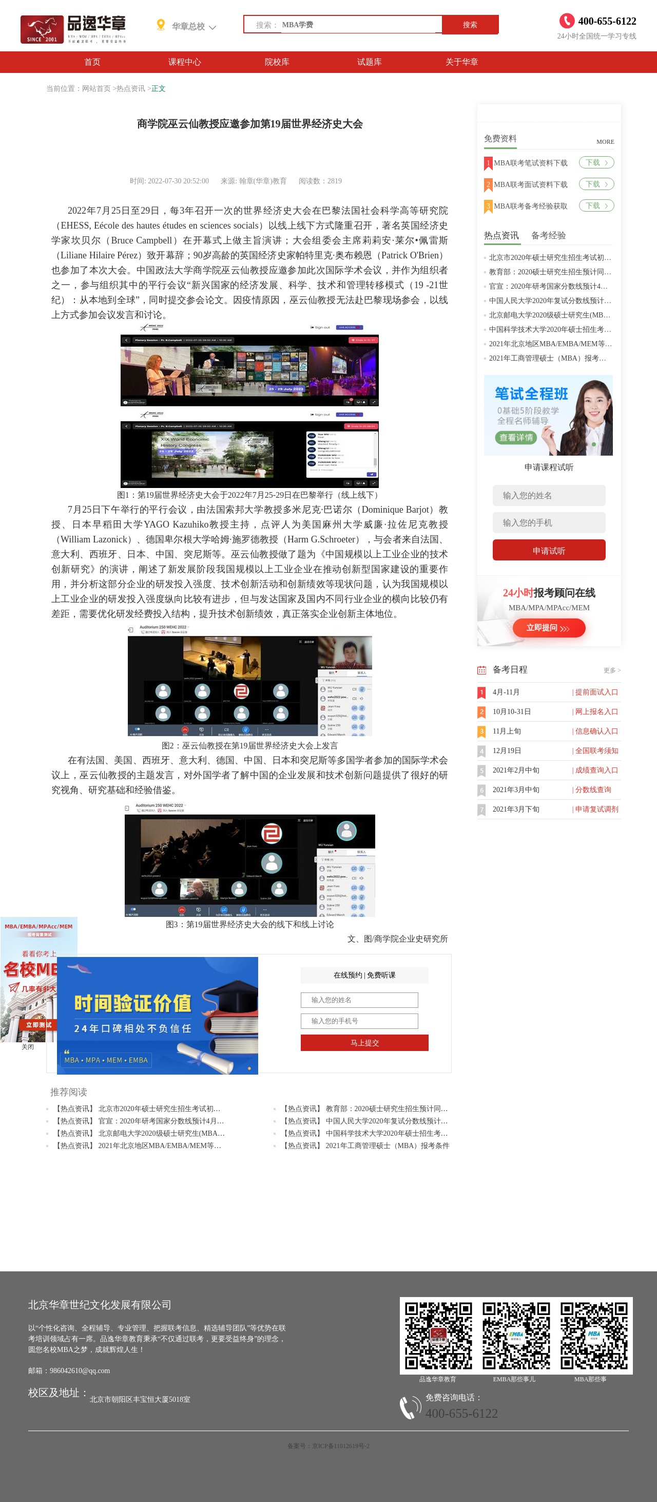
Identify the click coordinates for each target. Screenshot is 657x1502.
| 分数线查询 (591, 790)
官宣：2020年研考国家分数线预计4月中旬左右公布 (570, 286)
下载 (597, 162)
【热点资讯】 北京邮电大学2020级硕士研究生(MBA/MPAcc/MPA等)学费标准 (174, 1133)
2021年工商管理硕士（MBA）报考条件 (551, 358)
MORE (605, 141)
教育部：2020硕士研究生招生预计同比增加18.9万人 (571, 272)
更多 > (612, 670)
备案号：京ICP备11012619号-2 (328, 1446)
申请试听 (549, 551)
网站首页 (96, 88)
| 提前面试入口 (595, 692)
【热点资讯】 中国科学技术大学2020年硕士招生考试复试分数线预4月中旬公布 (406, 1133)
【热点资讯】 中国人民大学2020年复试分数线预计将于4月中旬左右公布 (395, 1121)
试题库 (369, 62)
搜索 (470, 25)
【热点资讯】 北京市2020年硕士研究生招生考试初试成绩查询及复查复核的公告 (180, 1109)
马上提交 (365, 1043)
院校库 (277, 62)
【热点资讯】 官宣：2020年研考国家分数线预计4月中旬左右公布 (156, 1121)
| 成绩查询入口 (595, 770)
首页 (92, 62)
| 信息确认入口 (595, 731)
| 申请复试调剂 (595, 809)
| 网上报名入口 (595, 712)
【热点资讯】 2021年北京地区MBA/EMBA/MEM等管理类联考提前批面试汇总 (176, 1146)
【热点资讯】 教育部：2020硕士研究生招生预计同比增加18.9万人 (385, 1109)
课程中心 (184, 62)
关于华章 (462, 62)
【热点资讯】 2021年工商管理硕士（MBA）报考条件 (365, 1146)
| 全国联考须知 (595, 751)
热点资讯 (131, 88)
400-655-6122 (462, 1413)
